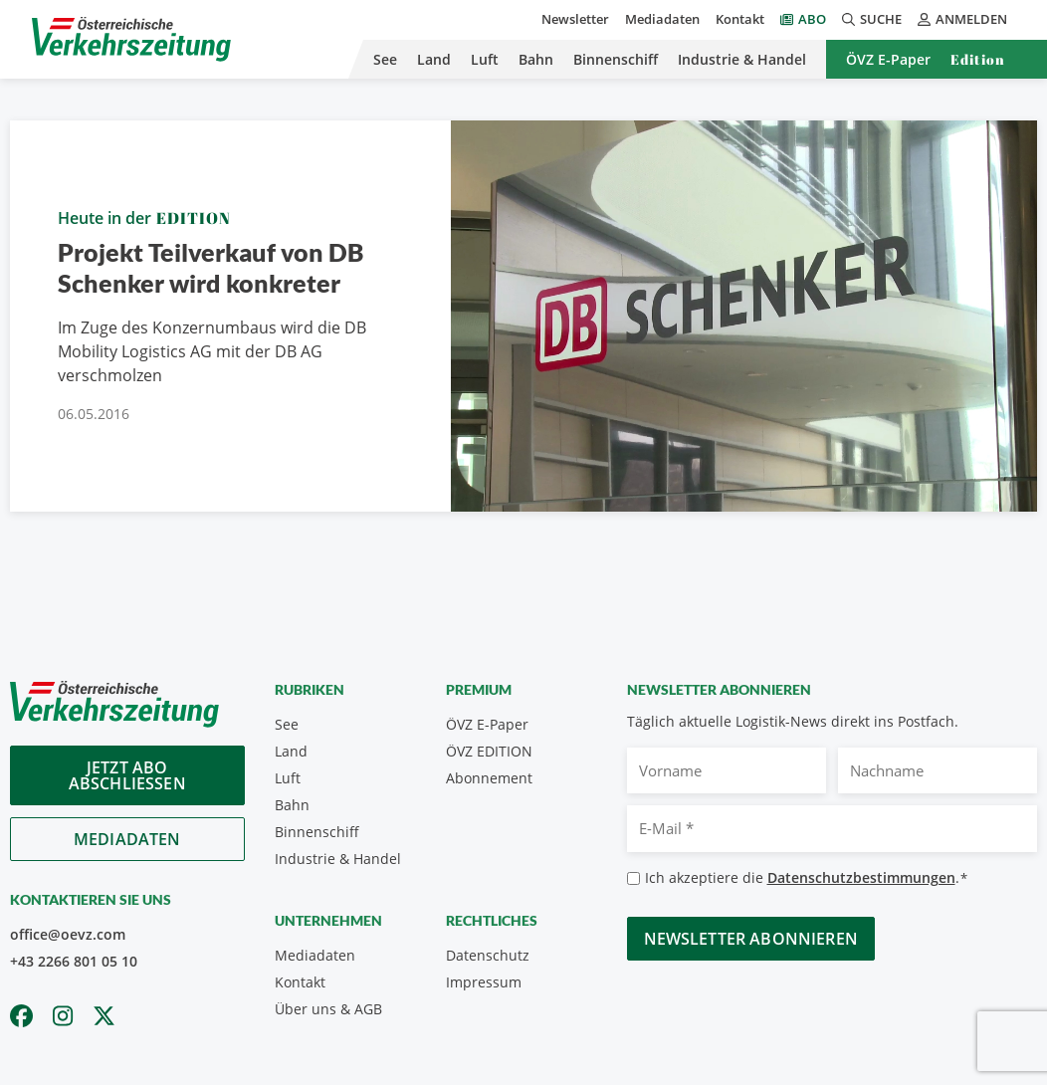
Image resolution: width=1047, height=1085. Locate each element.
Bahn (536, 59)
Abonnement (489, 777)
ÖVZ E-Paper (888, 59)
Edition (977, 59)
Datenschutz (487, 955)
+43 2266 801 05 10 (73, 961)
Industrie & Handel (742, 59)
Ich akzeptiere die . (806, 878)
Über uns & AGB (328, 1008)
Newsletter (575, 19)
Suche (872, 19)
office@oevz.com (67, 934)
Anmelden (962, 19)
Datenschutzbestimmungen (861, 877)
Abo (812, 19)
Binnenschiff (615, 59)
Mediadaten (662, 19)
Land (434, 59)
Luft (485, 59)
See (385, 59)
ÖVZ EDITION (489, 751)
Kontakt (740, 19)
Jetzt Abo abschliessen (127, 775)
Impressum (484, 982)
